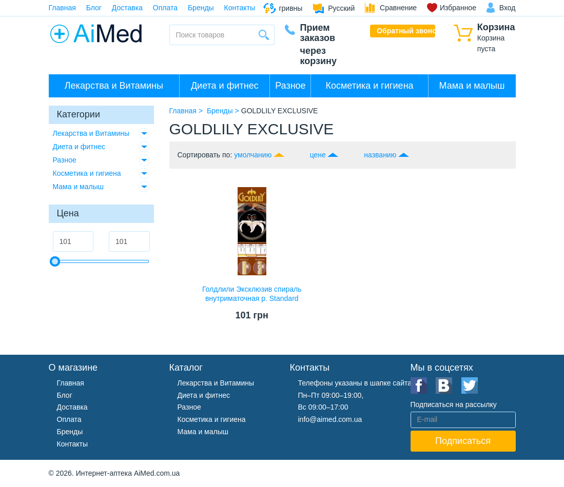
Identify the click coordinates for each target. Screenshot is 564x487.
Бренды (201, 8)
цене (318, 155)
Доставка (127, 8)
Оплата (165, 8)
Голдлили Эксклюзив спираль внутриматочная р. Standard (252, 293)
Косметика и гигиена (369, 85)
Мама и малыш (472, 85)
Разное (290, 85)
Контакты (239, 8)
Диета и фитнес (225, 85)
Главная (62, 8)
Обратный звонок (406, 31)
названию (380, 155)
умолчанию (252, 155)
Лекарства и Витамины (114, 85)
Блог (94, 8)
